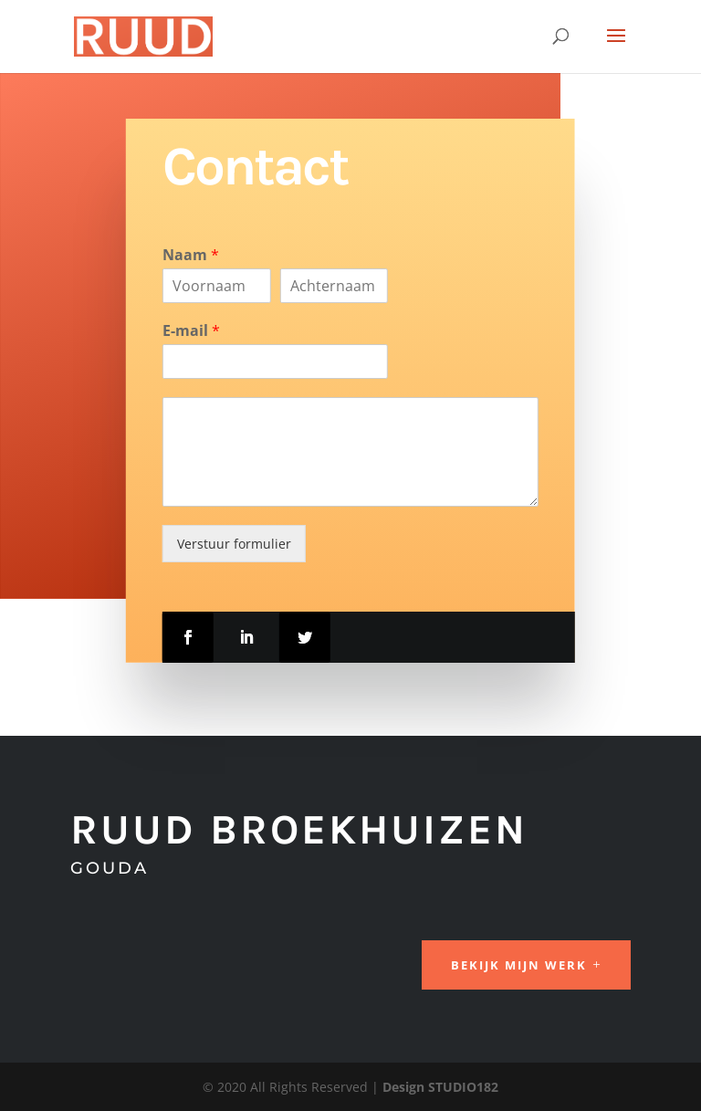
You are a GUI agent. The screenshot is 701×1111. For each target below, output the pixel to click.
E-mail (191, 331)
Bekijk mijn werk (519, 965)
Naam (190, 255)
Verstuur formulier (234, 543)
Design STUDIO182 (440, 1086)
